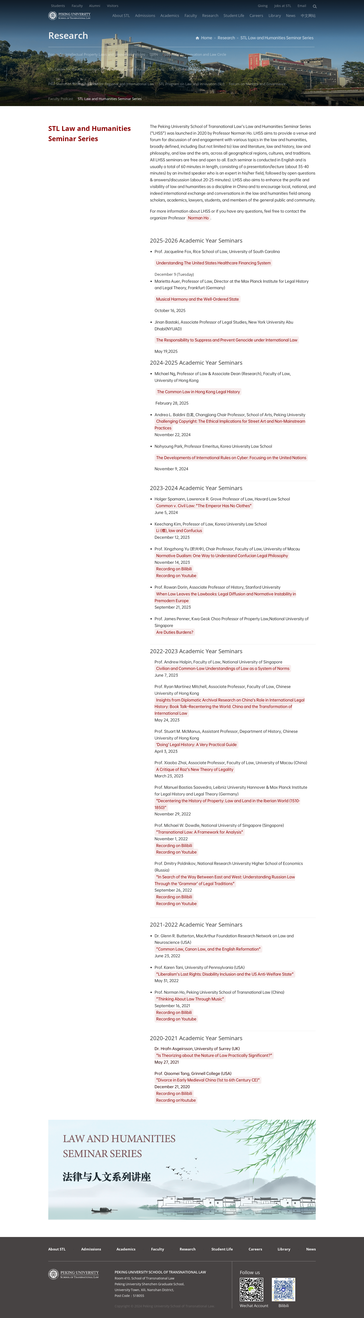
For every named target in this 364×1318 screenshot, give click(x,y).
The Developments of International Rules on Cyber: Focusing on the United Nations (231, 457)
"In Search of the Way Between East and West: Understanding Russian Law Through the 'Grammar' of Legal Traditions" (225, 880)
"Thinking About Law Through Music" (190, 999)
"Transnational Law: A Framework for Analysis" (199, 832)
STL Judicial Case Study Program (194, 69)
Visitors (112, 5)
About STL (121, 15)
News (291, 15)
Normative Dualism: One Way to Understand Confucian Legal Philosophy (222, 555)
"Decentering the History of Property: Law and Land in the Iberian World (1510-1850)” (227, 804)
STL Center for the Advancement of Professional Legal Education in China (106, 69)
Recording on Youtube (176, 575)
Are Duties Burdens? (174, 632)
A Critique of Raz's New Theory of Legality (195, 769)
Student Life (234, 15)
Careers (256, 15)
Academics (169, 15)
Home (206, 37)
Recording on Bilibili (174, 568)
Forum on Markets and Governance (257, 83)
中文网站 (308, 15)
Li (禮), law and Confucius (179, 530)
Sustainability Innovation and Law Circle (194, 54)
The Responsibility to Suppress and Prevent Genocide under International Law (226, 340)
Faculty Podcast (60, 98)
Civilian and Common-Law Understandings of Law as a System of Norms (222, 668)
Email (302, 5)
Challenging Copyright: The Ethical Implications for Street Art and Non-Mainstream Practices (230, 424)
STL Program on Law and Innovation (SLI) (191, 83)
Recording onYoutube (176, 1100)
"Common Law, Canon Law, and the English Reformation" (208, 949)
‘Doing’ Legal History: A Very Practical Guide (196, 744)
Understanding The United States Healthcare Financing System (213, 262)
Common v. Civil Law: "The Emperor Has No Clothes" (204, 505)
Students (58, 5)
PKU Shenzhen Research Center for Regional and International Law (101, 83)
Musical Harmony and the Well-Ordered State (197, 299)
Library (275, 15)
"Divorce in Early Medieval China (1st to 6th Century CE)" (208, 1080)
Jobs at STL (282, 5)
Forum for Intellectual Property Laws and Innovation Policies (96, 54)
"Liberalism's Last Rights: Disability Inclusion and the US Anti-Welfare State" (225, 974)
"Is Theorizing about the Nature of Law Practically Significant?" (214, 1055)
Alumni (94, 5)
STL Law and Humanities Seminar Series (276, 37)
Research (210, 15)
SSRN (154, 54)
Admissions (145, 15)
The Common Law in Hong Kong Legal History (198, 391)
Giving (263, 5)
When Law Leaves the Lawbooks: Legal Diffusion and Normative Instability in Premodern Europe (225, 597)
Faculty (77, 5)
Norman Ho (198, 217)
